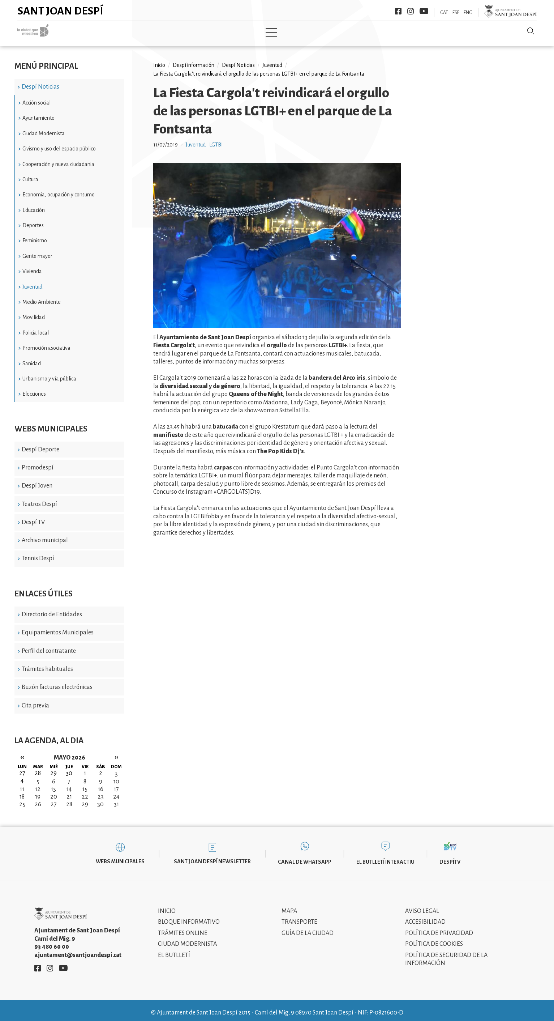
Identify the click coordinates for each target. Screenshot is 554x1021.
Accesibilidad (425, 917)
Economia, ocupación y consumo (58, 189)
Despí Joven (37, 480)
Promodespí (37, 462)
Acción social (36, 98)
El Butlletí (174, 949)
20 (53, 791)
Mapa (289, 905)
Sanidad (31, 358)
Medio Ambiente (41, 297)
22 (85, 791)
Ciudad (160, 31)
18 (22, 791)
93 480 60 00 (51, 942)
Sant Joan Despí (60, 11)
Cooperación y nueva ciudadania (58, 159)
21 (69, 791)
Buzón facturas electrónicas (57, 682)
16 (100, 784)
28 (69, 799)
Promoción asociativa (46, 343)
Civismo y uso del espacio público (59, 143)
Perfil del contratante (49, 645)
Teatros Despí (39, 498)
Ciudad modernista (187, 939)
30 (100, 799)
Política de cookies (434, 939)
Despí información (193, 60)
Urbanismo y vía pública (49, 374)
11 (22, 784)
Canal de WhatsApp (304, 857)
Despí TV (33, 517)
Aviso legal (422, 905)
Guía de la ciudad (308, 927)
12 (37, 784)
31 (116, 799)
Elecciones (34, 389)
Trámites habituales (47, 664)
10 (116, 776)
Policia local (35, 327)
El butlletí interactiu (385, 857)
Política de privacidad (439, 927)
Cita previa (35, 700)
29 (85, 799)
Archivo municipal (45, 535)
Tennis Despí (38, 553)
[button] (277, 321)
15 (84, 784)
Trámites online (182, 927)
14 (69, 784)
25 (22, 799)
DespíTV (449, 857)
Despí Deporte (40, 444)
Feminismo (34, 235)
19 (37, 791)
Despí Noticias (40, 81)
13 (53, 784)
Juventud (32, 281)
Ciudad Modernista (43, 128)
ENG (468, 12)
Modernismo (295, 31)
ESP (455, 12)
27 (54, 799)
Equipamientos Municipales (58, 627)
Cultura (30, 174)
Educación (33, 205)
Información (346, 31)
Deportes (33, 220)
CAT (444, 12)
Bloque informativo (189, 917)
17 (116, 784)
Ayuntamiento (205, 31)
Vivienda (32, 266)
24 (116, 791)
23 (101, 791)
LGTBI (216, 139)
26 (38, 799)
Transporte (299, 917)
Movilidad (33, 312)
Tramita (251, 31)
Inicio (128, 31)
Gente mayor (37, 251)
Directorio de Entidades (52, 609)
